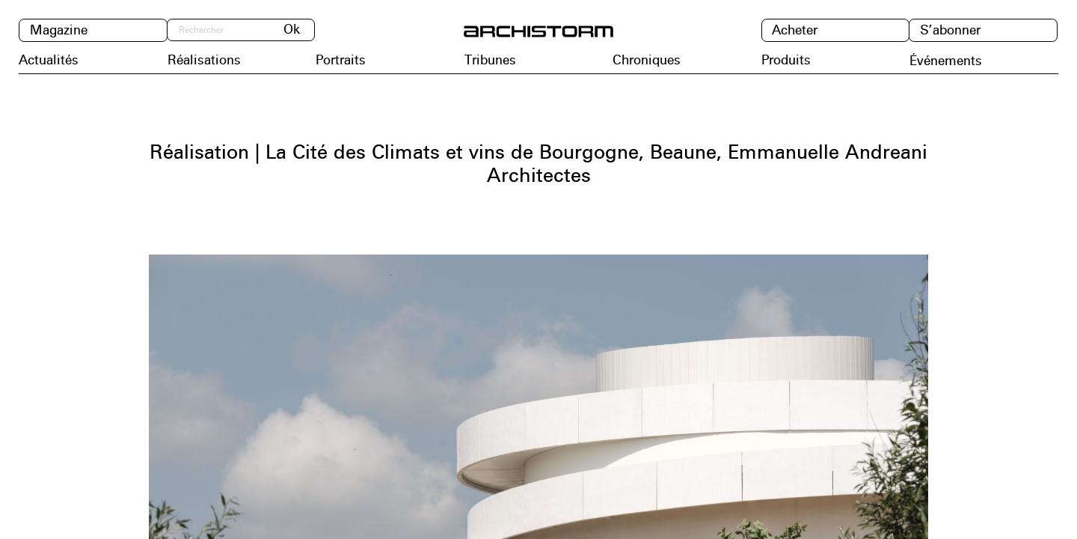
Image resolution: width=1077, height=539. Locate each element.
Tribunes (490, 60)
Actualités (49, 60)
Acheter (794, 30)
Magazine (59, 30)
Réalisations (204, 60)
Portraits (341, 60)
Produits (786, 60)
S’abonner (950, 30)
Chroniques (647, 60)
